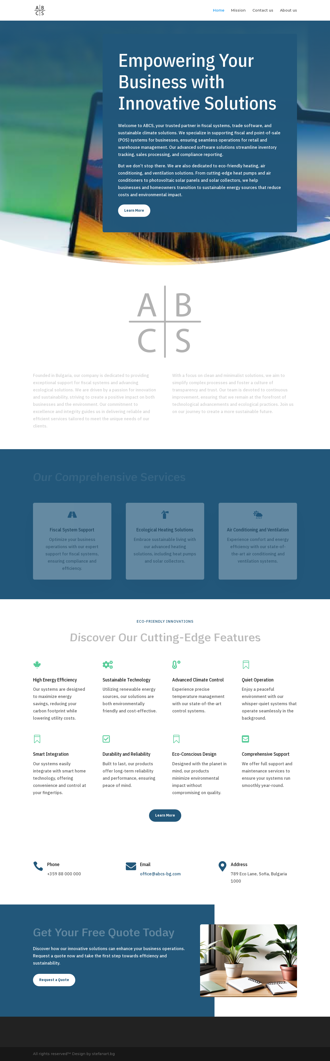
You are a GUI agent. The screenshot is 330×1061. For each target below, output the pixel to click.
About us (288, 11)
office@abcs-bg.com (160, 873)
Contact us (262, 11)
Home (218, 11)
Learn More (134, 210)
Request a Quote (54, 979)
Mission (238, 11)
